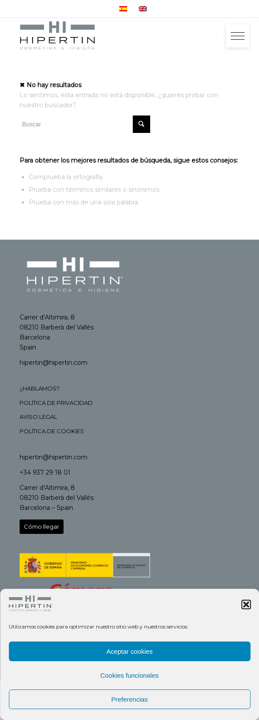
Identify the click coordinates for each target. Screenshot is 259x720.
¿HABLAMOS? (40, 388)
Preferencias (129, 699)
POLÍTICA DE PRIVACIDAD (56, 402)
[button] (246, 604)
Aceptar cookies (129, 651)
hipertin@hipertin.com (53, 363)
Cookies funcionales (129, 675)
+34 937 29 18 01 (45, 472)
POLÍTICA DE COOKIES (52, 431)
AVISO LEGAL (38, 416)
